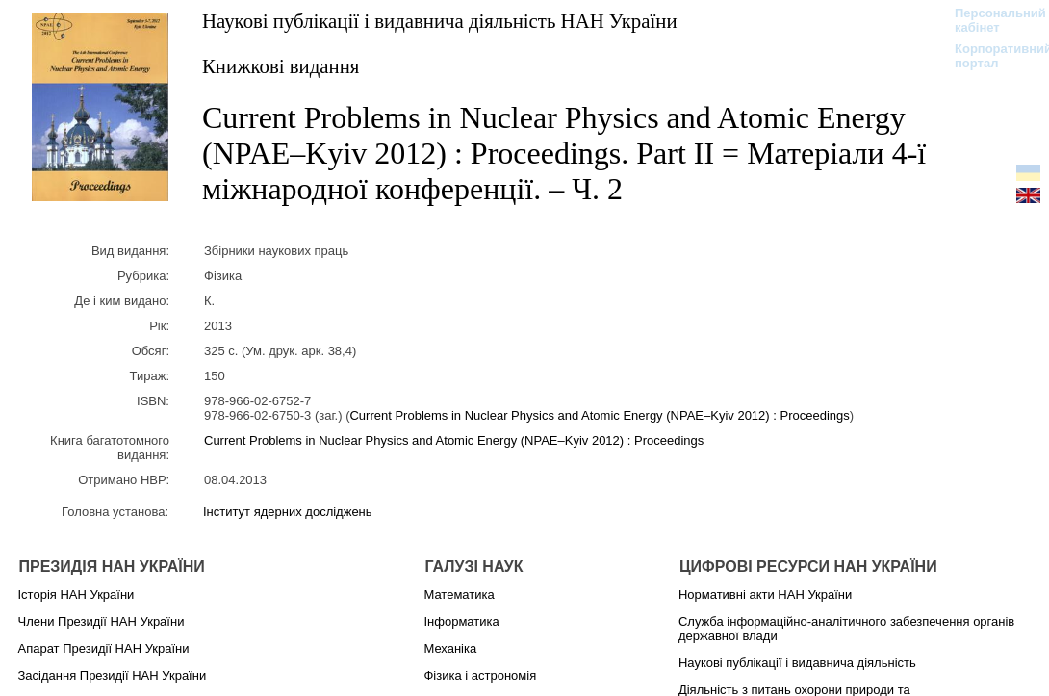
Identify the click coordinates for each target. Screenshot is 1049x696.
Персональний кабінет (991, 20)
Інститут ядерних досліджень (287, 511)
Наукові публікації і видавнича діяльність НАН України (440, 21)
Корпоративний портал (991, 55)
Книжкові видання (280, 66)
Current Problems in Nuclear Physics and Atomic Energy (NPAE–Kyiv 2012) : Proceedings (599, 415)
